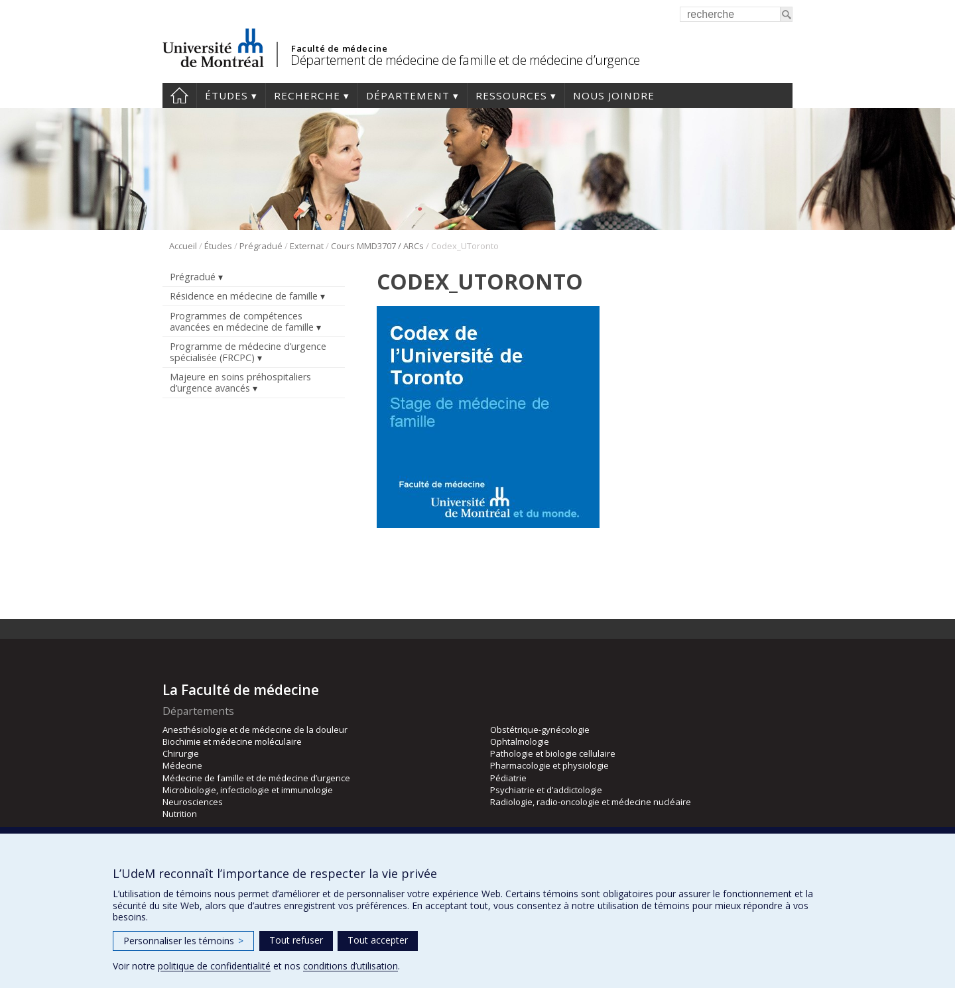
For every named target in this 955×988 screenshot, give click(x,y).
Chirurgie (180, 753)
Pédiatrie (508, 778)
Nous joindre (614, 95)
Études (226, 95)
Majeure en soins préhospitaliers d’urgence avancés (240, 382)
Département (408, 95)
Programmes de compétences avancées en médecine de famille (242, 321)
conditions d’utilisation (350, 966)
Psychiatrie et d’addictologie (546, 790)
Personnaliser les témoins (183, 940)
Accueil (179, 95)
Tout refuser (296, 940)
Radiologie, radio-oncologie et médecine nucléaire (590, 802)
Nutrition (179, 814)
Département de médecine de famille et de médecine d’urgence (465, 60)
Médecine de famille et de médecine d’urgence (256, 778)
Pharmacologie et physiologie (549, 765)
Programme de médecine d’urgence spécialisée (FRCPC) (248, 352)
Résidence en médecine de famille (244, 296)
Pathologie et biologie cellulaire (552, 753)
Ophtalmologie (519, 741)
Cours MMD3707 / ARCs (377, 246)
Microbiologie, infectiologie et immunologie (247, 790)
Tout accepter (378, 940)
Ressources (511, 95)
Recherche (307, 95)
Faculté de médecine (339, 48)
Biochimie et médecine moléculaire (232, 741)
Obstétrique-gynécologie (540, 730)
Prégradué (261, 246)
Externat (307, 246)
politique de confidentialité (214, 966)
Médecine (182, 765)
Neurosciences (192, 802)
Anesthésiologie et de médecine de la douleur (255, 730)
